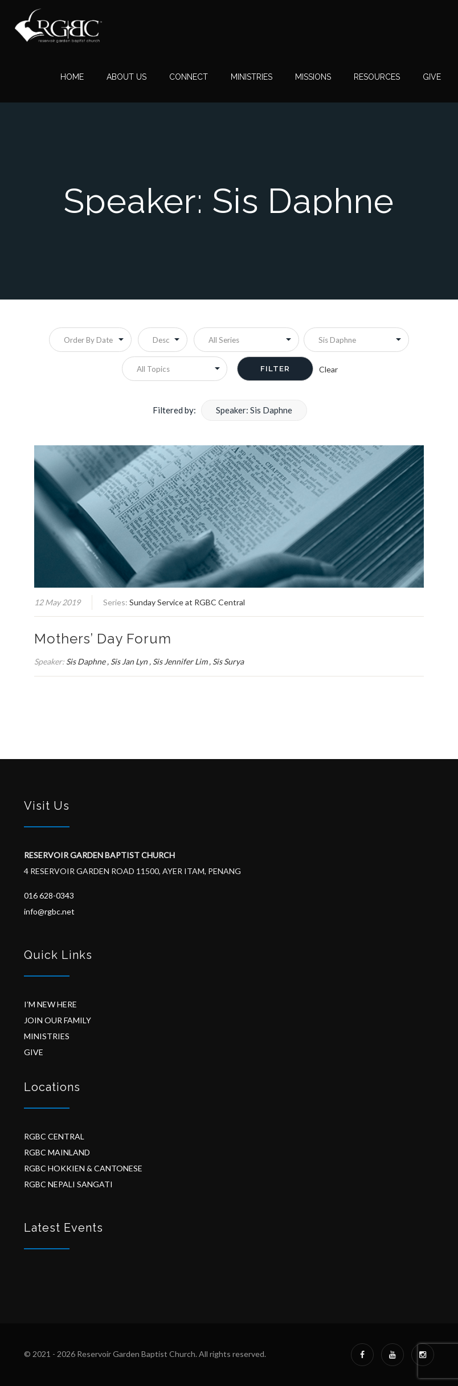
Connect (188, 76)
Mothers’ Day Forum (102, 638)
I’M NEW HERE (50, 1004)
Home (72, 76)
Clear (328, 369)
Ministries (251, 76)
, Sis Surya (226, 661)
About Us (126, 76)
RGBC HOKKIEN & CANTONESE (83, 1168)
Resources (377, 76)
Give (432, 76)
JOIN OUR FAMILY (57, 1020)
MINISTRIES (46, 1036)
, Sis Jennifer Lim (178, 661)
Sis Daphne (85, 661)
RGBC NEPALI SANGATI (68, 1184)
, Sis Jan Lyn (127, 661)
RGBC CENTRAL (54, 1136)
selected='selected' (356, 339)
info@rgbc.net (49, 911)
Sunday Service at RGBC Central (187, 602)
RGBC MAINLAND (57, 1152)
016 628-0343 (49, 895)
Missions (313, 76)
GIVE (33, 1052)
